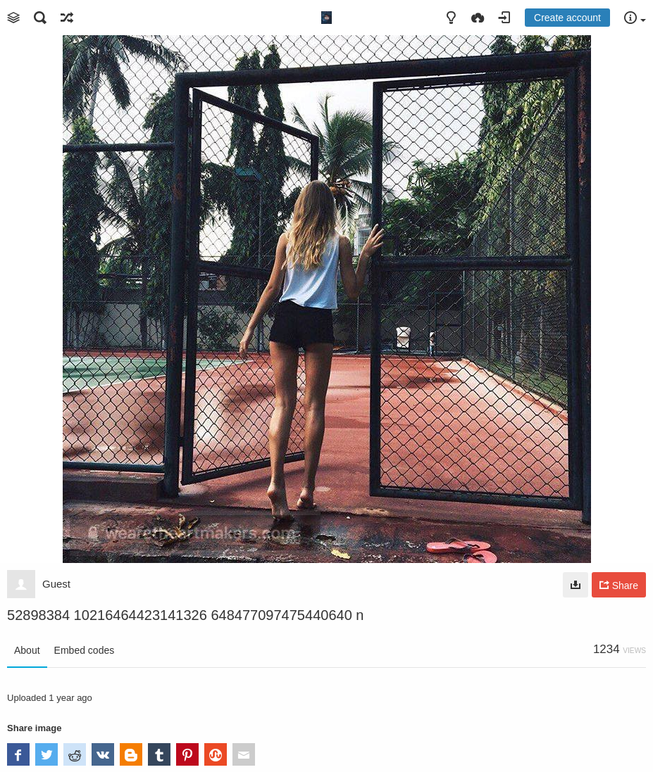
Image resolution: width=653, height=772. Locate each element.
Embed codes (84, 650)
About (27, 650)
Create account (567, 17)
